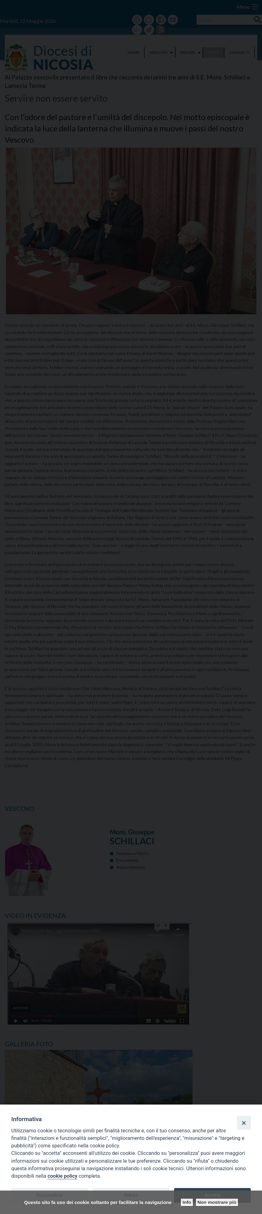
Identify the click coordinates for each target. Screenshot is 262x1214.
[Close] (244, 1123)
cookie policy (62, 1176)
